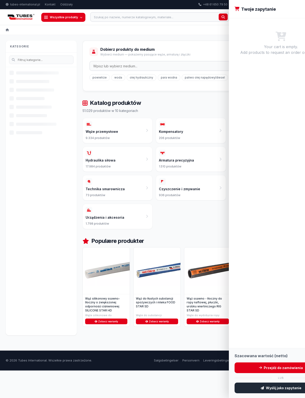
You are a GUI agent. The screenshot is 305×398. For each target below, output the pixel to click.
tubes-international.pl (23, 4)
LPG (274, 78)
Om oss (279, 388)
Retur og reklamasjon (254, 388)
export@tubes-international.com (256, 4)
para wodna (169, 78)
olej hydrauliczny (141, 78)
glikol (260, 78)
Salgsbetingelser (166, 388)
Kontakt (50, 4)
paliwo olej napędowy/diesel (205, 78)
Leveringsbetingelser (218, 388)
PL (292, 4)
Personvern (190, 388)
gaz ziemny (240, 78)
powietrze (99, 78)
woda (118, 78)
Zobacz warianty (106, 348)
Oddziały (66, 4)
